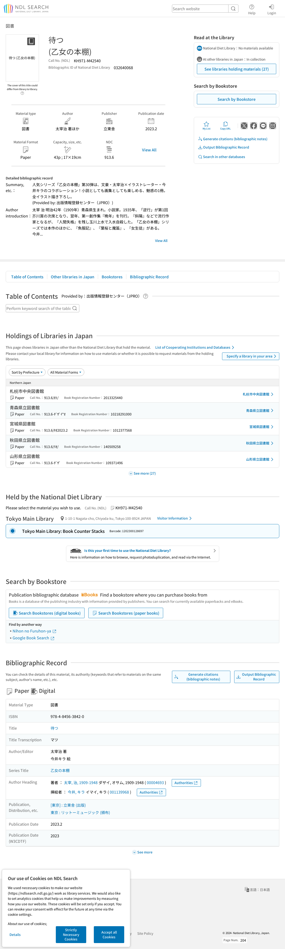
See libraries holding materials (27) (236, 69)
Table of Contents (27, 276)
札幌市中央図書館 (259, 394)
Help (252, 9)
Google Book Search (34, 638)
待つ (54, 728)
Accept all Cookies (109, 934)
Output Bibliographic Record (223, 147)
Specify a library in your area (252, 356)
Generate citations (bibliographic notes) (232, 138)
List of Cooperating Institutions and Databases (195, 347)
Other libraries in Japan (72, 276)
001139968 (119, 792)
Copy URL (225, 125)
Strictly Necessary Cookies (71, 934)
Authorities (186, 782)
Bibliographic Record (149, 276)
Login (271, 9)
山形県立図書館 (260, 459)
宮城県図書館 (262, 427)
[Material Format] (66, 372)
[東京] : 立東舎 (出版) (68, 805)
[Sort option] (27, 372)
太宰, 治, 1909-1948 (81, 782)
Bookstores (112, 276)
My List (206, 125)
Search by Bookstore (237, 99)
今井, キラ (76, 792)
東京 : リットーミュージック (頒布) (80, 812)
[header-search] (205, 9)
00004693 (155, 782)
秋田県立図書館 (260, 443)
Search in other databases (221, 156)
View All (149, 150)
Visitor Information (175, 518)
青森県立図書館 (260, 410)
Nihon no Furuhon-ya (35, 631)
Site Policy (145, 933)
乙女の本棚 (60, 770)
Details (15, 934)
